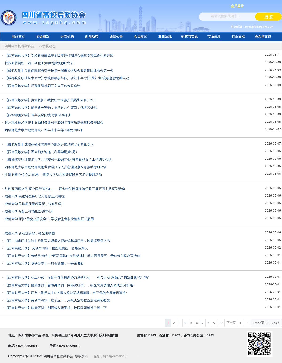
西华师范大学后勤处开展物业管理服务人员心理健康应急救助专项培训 (56, 167)
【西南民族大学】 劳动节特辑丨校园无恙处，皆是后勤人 (46, 248)
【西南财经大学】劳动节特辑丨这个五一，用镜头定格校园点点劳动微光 (57, 300)
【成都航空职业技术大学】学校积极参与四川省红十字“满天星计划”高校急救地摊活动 (67, 78)
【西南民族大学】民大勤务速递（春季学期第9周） (42, 152)
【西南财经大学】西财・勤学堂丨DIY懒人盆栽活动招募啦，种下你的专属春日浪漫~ (66, 293)
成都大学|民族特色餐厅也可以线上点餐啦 (35, 196)
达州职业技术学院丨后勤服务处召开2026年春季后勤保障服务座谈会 (54, 122)
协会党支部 (263, 36)
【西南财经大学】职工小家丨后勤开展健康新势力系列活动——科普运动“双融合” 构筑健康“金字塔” (77, 277)
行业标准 (238, 36)
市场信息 (213, 36)
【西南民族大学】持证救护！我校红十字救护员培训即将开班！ (51, 100)
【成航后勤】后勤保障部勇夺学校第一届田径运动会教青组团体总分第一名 (59, 70)
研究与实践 (189, 36)
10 (221, 322)
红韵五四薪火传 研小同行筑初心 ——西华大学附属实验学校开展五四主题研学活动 (65, 189)
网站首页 (18, 36)
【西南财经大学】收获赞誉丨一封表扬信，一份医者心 (44, 263)
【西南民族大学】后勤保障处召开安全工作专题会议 (42, 86)
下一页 (231, 322)
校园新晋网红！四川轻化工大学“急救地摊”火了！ (41, 63)
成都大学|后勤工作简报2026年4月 (29, 211)
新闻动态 (91, 36)
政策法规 (165, 36)
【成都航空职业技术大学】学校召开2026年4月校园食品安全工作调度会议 (58, 159)
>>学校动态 (47, 46)
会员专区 (140, 36)
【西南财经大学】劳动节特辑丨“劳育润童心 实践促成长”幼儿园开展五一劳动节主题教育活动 (72, 256)
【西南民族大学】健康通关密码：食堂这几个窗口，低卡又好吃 (51, 107)
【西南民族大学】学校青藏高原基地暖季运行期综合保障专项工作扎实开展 (59, 55)
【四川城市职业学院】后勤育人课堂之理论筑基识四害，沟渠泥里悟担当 (57, 241)
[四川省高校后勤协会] (19, 46)
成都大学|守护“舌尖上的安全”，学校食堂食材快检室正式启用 (49, 219)
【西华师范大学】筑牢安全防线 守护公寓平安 (38, 115)
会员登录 (237, 6)
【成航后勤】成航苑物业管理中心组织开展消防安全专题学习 (49, 144)
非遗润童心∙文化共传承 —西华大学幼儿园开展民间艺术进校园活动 (53, 174)
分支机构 (67, 36)
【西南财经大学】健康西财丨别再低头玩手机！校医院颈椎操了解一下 (56, 308)
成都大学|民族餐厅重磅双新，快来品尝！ (35, 204)
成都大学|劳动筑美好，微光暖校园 (30, 233)
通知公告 (116, 36)
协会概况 (42, 36)
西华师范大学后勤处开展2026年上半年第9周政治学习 (43, 130)
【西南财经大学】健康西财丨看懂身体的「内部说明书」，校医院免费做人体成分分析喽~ (70, 285)
